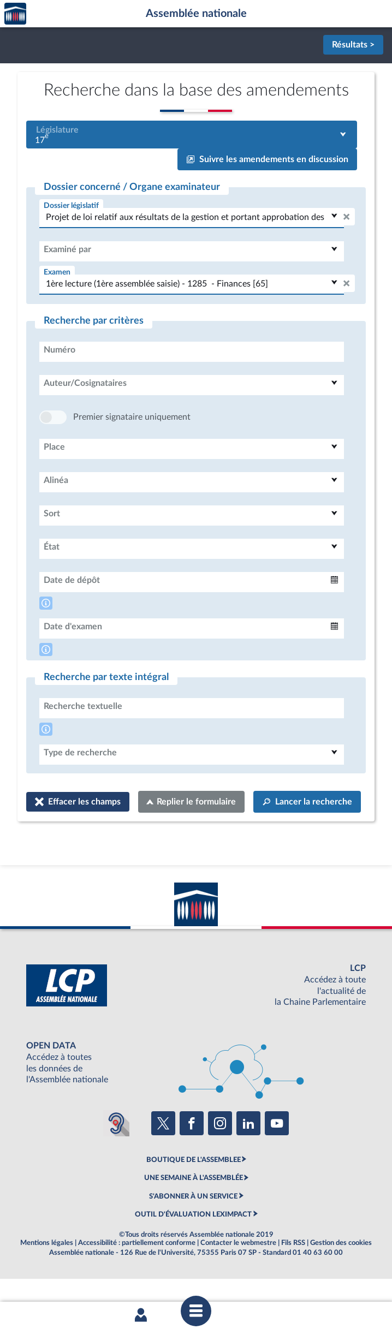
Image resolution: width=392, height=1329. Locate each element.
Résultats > (353, 44)
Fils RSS (293, 1275)
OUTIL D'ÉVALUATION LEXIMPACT (193, 1247)
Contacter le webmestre (238, 1275)
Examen (57, 272)
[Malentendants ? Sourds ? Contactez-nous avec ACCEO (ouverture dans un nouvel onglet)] (116, 1156)
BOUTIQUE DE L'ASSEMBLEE (193, 1192)
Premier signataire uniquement (132, 449)
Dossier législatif (71, 205)
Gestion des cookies (341, 1275)
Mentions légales (46, 1275)
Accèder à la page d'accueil (15, 14)
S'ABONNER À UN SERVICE (193, 1229)
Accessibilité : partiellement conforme (136, 1275)
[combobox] (191, 134)
